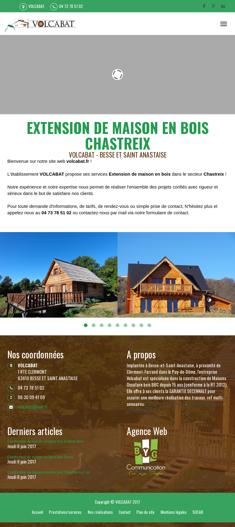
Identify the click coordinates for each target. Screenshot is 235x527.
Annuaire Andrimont (205, 404)
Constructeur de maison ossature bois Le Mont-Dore (45, 441)
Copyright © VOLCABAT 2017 (117, 502)
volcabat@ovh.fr (33, 406)
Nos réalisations (100, 512)
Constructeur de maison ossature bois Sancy (40, 456)
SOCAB (197, 512)
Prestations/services (65, 512)
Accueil (37, 512)
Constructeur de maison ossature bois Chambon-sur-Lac (48, 472)
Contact (125, 512)
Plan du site (145, 512)
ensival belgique (141, 410)
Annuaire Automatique (165, 404)
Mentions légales (174, 512)
